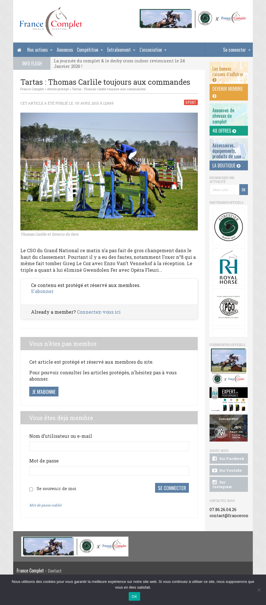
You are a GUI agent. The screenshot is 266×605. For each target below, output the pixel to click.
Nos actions (37, 49)
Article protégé (58, 89)
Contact (55, 570)
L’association (151, 49)
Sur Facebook (227, 458)
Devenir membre (227, 92)
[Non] (259, 590)
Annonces (65, 49)
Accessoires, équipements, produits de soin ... (228, 151)
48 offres (224, 130)
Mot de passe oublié (45, 504)
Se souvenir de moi (57, 488)
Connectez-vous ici (99, 312)
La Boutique (226, 165)
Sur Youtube (226, 470)
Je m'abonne (44, 391)
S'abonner (42, 291)
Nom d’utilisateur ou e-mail (60, 436)
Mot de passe (44, 461)
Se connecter (234, 49)
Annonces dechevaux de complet (223, 116)
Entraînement (119, 49)
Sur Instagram (221, 484)
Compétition (87, 49)
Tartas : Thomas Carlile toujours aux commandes (109, 89)
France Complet (32, 89)
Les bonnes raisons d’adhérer (228, 73)
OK (134, 596)
